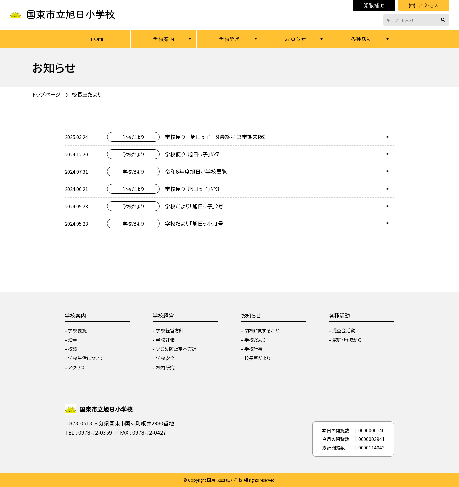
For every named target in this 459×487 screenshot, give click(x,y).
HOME (98, 39)
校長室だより (87, 94)
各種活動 (361, 39)
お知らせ (295, 39)
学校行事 (253, 349)
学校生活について (86, 358)
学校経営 (229, 39)
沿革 (72, 339)
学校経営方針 (170, 330)
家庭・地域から (347, 339)
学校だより (255, 339)
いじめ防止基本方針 (176, 349)
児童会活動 (343, 330)
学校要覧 (77, 330)
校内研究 (165, 367)
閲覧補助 (374, 5)
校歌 (72, 349)
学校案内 (163, 39)
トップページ (46, 94)
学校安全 (165, 358)
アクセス (424, 5)
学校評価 (165, 339)
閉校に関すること (261, 330)
